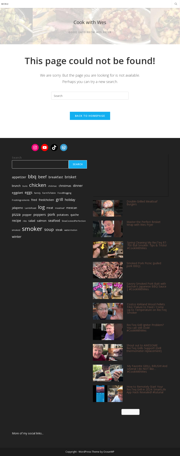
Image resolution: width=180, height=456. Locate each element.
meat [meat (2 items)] (49, 208)
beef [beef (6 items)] (42, 176)
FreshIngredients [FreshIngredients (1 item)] (20, 200)
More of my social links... (27, 433)
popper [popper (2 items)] (27, 215)
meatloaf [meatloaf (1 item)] (59, 208)
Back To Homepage (90, 116)
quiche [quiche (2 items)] (74, 215)
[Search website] (176, 4)
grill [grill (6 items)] (59, 199)
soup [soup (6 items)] (49, 229)
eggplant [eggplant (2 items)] (17, 193)
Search (17, 157)
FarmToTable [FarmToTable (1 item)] (49, 193)
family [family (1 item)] (37, 193)
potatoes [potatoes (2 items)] (63, 215)
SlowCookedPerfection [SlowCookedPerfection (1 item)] (74, 221)
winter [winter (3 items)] (16, 236)
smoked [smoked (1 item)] (16, 230)
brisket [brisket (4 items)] (70, 176)
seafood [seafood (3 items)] (54, 220)
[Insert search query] (90, 96)
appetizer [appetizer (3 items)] (19, 177)
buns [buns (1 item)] (24, 186)
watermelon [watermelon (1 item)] (70, 230)
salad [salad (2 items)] (31, 221)
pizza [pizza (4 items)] (16, 214)
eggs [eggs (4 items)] (28, 192)
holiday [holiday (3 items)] (70, 200)
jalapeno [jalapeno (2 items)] (17, 208)
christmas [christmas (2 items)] (65, 186)
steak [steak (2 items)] (59, 230)
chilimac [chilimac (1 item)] (52, 186)
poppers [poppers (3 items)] (39, 214)
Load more (130, 411)
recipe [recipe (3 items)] (16, 220)
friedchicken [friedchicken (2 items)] (46, 200)
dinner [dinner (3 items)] (78, 185)
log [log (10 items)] (41, 207)
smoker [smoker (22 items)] (32, 229)
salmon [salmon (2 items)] (41, 221)
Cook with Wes (90, 22)
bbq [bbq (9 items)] (32, 176)
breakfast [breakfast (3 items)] (55, 177)
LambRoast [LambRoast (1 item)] (30, 208)
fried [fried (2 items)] (34, 200)
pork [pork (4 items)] (51, 214)
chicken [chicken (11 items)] (37, 185)
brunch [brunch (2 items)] (16, 186)
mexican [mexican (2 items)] (71, 208)
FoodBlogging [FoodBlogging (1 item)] (64, 193)
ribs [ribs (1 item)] (25, 221)
